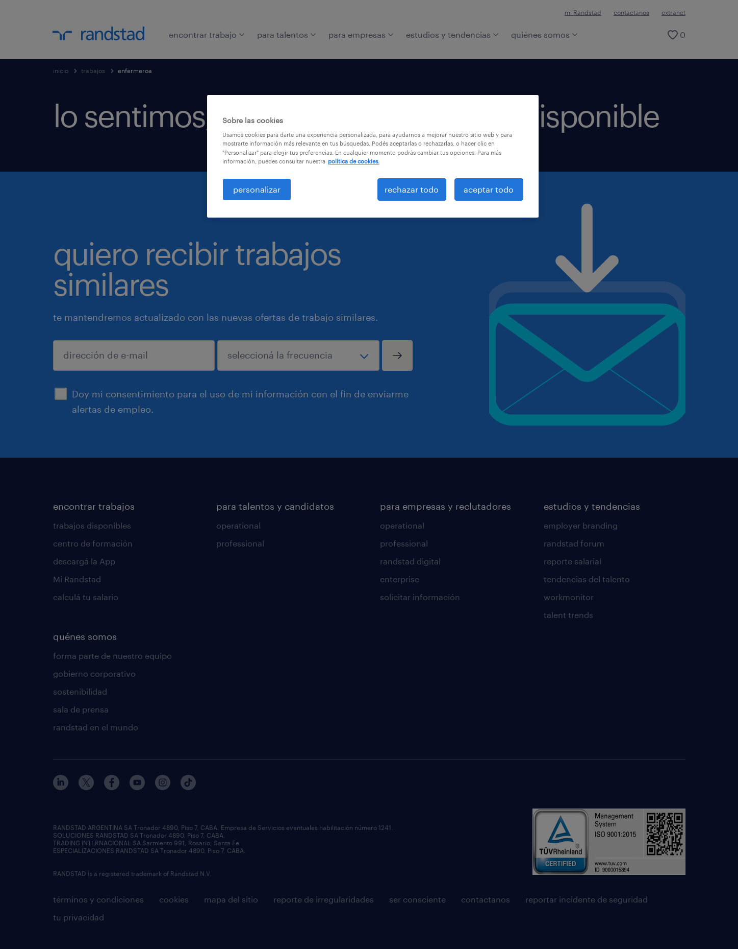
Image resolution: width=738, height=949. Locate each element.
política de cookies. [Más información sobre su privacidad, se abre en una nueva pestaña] (353, 161)
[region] (373, 156)
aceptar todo (489, 189)
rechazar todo (412, 189)
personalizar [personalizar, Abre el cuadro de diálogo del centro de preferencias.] (257, 189)
